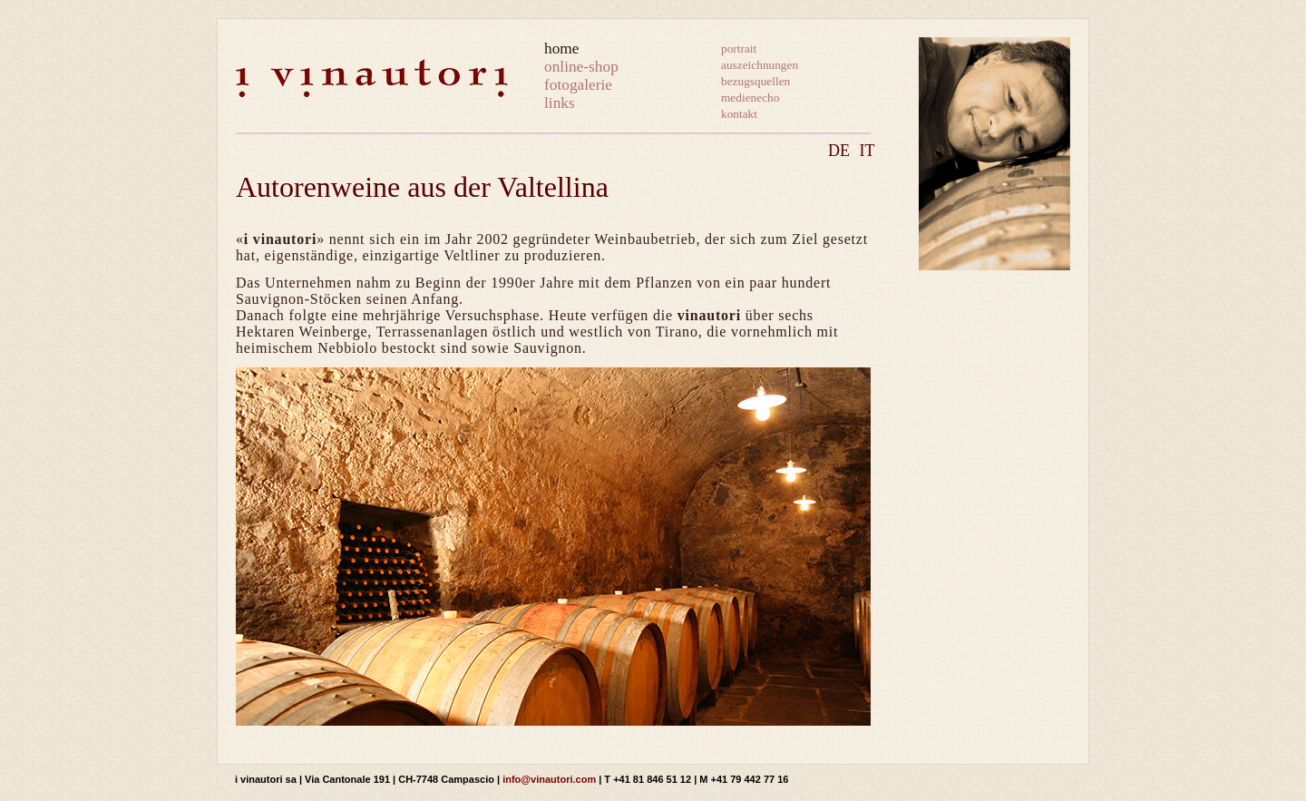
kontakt (739, 114)
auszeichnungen (759, 65)
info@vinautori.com (549, 779)
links (559, 103)
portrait (738, 48)
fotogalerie (578, 84)
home (562, 48)
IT (867, 151)
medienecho (750, 97)
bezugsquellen (755, 81)
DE (839, 151)
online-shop (581, 66)
